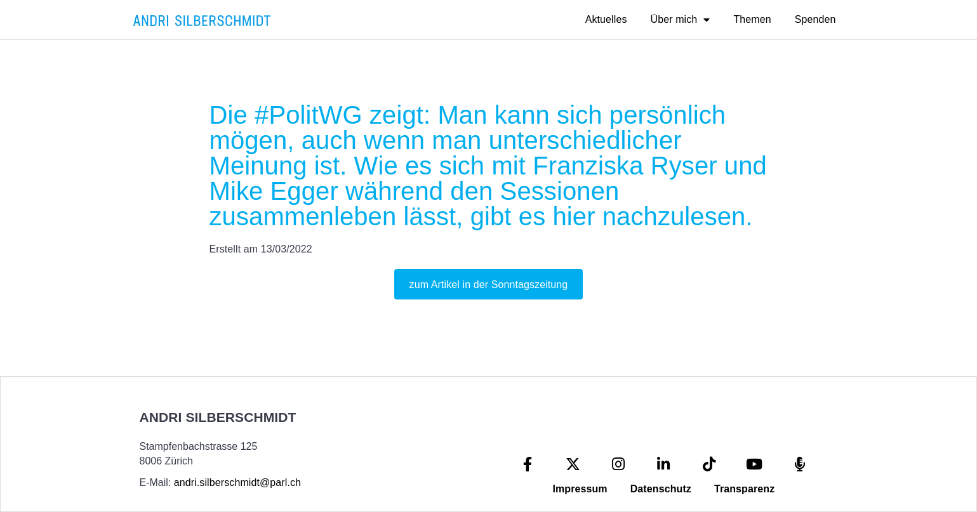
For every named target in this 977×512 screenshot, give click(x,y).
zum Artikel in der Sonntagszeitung (488, 284)
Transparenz (744, 488)
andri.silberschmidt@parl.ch (237, 482)
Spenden (815, 19)
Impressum (579, 488)
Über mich (680, 19)
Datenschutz (660, 488)
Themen (752, 19)
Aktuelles (606, 19)
